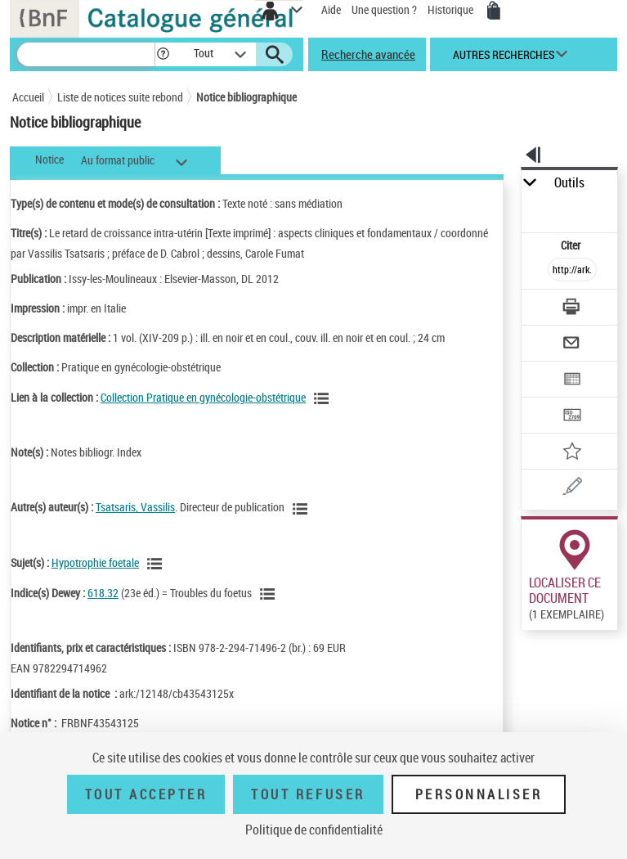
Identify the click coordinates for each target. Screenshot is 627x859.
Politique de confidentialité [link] (314, 830)
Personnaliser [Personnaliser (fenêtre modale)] (479, 794)
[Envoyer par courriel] (572, 345)
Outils (569, 182)
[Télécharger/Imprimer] (572, 309)
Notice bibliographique (246, 97)
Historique (452, 9)
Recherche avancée (368, 54)
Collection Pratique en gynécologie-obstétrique (203, 397)
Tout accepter (146, 794)
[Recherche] (86, 54)
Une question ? (384, 9)
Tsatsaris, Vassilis (135, 507)
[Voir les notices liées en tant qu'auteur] (302, 509)
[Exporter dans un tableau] (572, 381)
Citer (572, 245)
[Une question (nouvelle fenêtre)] (572, 489)
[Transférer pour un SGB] (572, 417)
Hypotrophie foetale (95, 562)
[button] (163, 54)
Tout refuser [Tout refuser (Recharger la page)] (308, 794)
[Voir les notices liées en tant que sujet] (157, 563)
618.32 (103, 592)
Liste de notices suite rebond (120, 97)
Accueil (28, 97)
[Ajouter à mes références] (572, 453)
